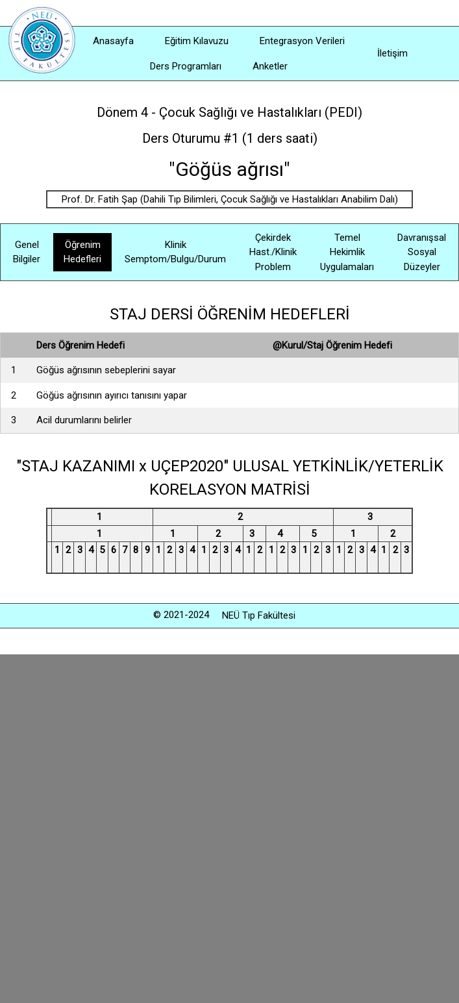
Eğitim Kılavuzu (197, 41)
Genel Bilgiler (26, 252)
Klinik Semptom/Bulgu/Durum (175, 252)
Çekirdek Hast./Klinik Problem (273, 252)
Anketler (270, 66)
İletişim (392, 53)
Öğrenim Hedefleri (82, 252)
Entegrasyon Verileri (302, 41)
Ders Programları (185, 66)
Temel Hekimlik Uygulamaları (347, 252)
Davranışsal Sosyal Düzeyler (421, 252)
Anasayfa (113, 41)
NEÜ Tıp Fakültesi (258, 615)
